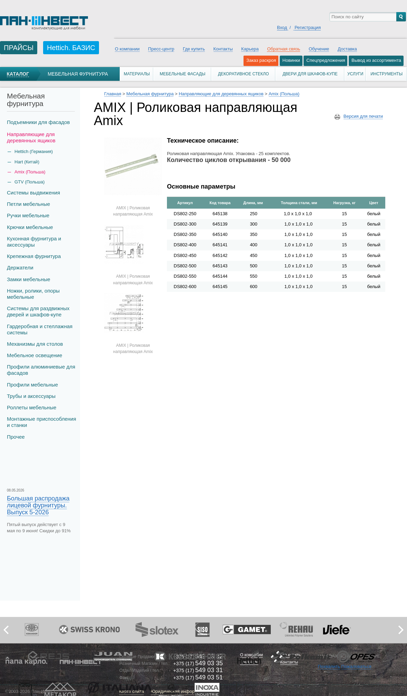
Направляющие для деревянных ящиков (31, 137)
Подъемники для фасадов (38, 122)
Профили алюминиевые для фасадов (41, 370)
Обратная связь (283, 48)
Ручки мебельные (28, 215)
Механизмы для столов (35, 344)
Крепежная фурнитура (34, 256)
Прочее (16, 437)
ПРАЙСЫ (18, 47)
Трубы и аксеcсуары (31, 396)
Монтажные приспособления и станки (41, 422)
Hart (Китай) (26, 161)
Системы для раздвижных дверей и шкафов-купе (38, 311)
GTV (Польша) (29, 181)
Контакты (223, 48)
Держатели (20, 267)
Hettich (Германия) (33, 151)
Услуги (355, 73)
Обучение (319, 48)
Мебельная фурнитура (78, 74)
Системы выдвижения (33, 193)
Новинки (291, 60)
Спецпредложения (325, 60)
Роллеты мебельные (31, 407)
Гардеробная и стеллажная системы (39, 329)
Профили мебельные (32, 385)
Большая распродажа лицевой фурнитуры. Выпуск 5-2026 (38, 505)
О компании (127, 48)
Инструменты (386, 73)
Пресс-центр (161, 48)
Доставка (347, 48)
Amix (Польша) (29, 171)
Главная (112, 93)
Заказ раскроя (261, 60)
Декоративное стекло (243, 73)
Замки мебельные (28, 279)
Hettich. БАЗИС (71, 47)
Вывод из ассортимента (376, 60)
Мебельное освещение (34, 355)
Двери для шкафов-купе (310, 73)
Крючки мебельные (30, 227)
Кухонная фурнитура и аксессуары (34, 242)
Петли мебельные (28, 204)
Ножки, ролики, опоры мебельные (33, 294)
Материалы (137, 73)
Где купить (194, 48)
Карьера (250, 48)
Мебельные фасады (182, 73)
